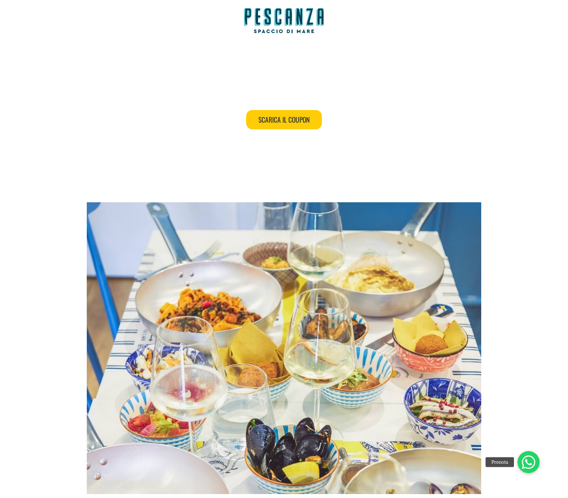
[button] (529, 462)
